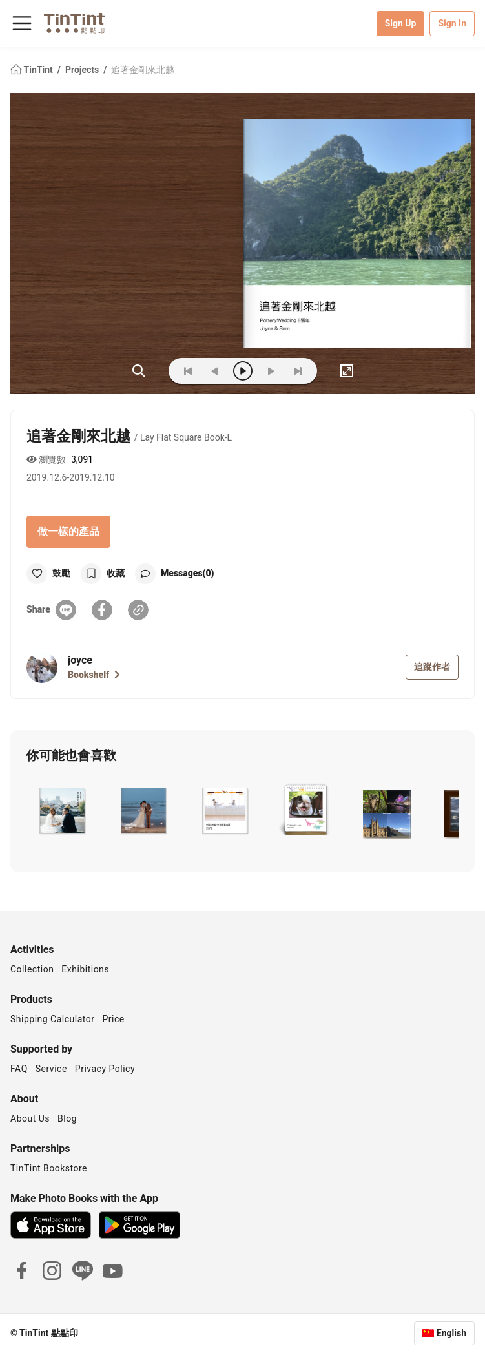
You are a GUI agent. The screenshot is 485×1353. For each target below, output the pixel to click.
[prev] (215, 371)
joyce (80, 660)
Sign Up (401, 23)
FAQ (19, 1069)
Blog (67, 1118)
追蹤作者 (432, 667)
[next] (270, 371)
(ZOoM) (138, 371)
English (451, 1333)
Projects (83, 70)
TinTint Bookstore (48, 1168)
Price (114, 1019)
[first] (188, 371)
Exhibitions (85, 969)
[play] (242, 371)
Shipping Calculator (52, 1019)
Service (51, 1069)
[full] (346, 371)
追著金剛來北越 (142, 70)
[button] (61, 811)
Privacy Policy (105, 1069)
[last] (297, 371)
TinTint (32, 70)
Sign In (452, 23)
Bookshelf (94, 674)
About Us (30, 1118)
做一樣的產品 (68, 531)
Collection (32, 969)
